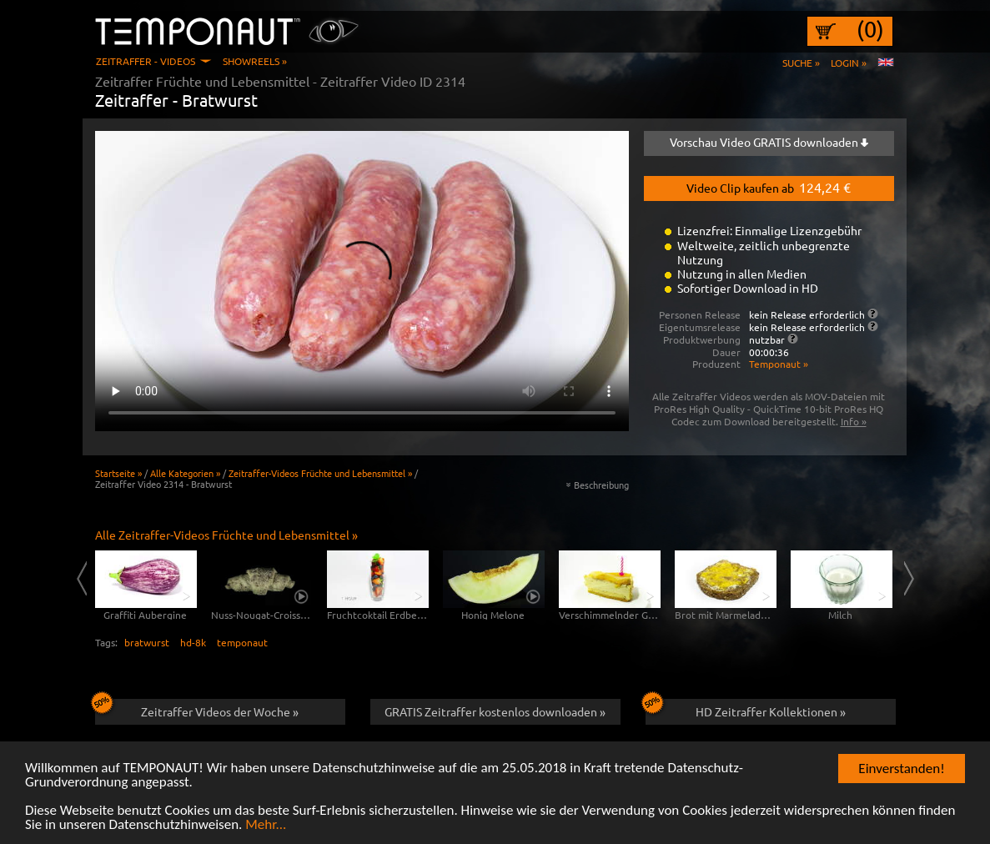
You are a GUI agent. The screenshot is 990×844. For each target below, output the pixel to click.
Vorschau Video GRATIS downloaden (769, 141)
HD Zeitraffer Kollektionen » (746, 709)
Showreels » (255, 61)
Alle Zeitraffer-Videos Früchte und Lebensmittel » (226, 534)
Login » (849, 62)
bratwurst (146, 642)
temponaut (242, 642)
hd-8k (193, 642)
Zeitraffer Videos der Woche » (197, 709)
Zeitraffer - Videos (145, 61)
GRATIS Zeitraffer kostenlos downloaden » (495, 711)
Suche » (801, 62)
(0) (870, 29)
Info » (854, 421)
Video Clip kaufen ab (768, 186)
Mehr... (265, 826)
